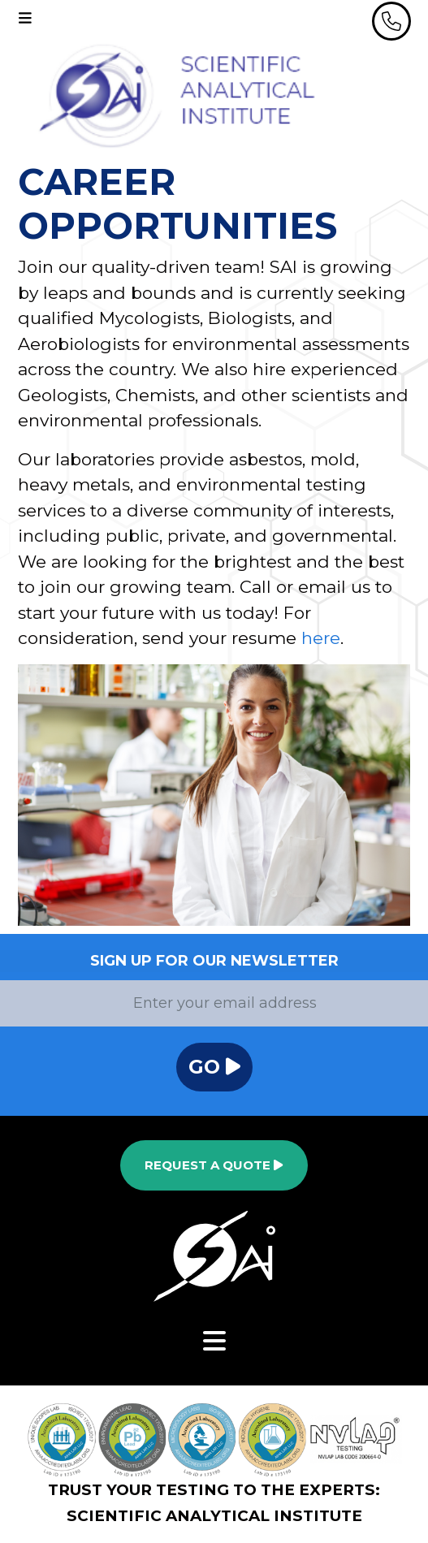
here (320, 638)
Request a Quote (214, 1165)
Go (214, 1066)
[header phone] (391, 21)
